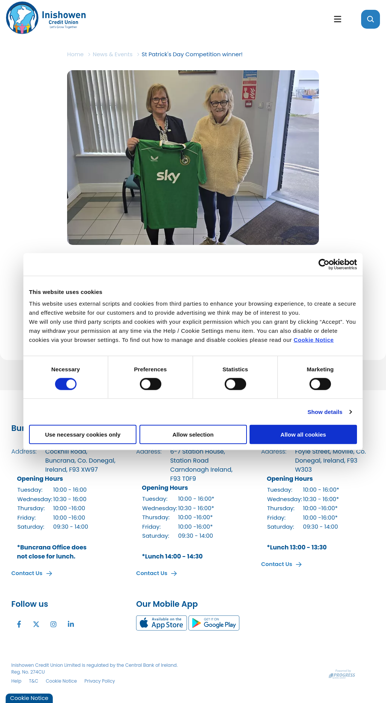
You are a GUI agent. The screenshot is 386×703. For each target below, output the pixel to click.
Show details (325, 411)
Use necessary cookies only (82, 434)
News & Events (113, 54)
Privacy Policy (99, 680)
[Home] (163, 19)
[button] (370, 19)
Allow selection (192, 434)
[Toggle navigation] (337, 19)
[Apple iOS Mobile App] (162, 622)
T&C (33, 680)
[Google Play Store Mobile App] (213, 622)
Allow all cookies (303, 434)
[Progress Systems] (342, 673)
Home (75, 54)
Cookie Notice (314, 340)
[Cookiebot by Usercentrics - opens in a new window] (324, 264)
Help (16, 680)
